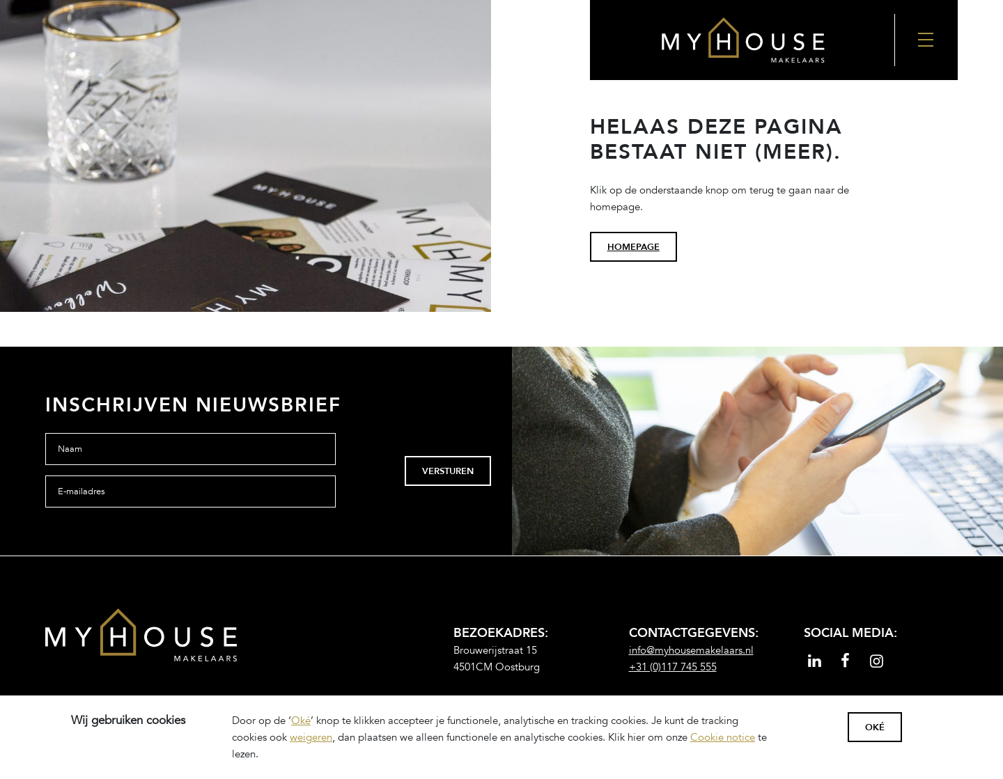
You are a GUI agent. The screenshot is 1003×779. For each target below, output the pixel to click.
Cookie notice (722, 737)
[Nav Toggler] (926, 40)
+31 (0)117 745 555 (673, 667)
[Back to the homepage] (742, 40)
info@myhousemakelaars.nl (691, 650)
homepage (633, 247)
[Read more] (814, 663)
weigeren (311, 737)
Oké (301, 720)
